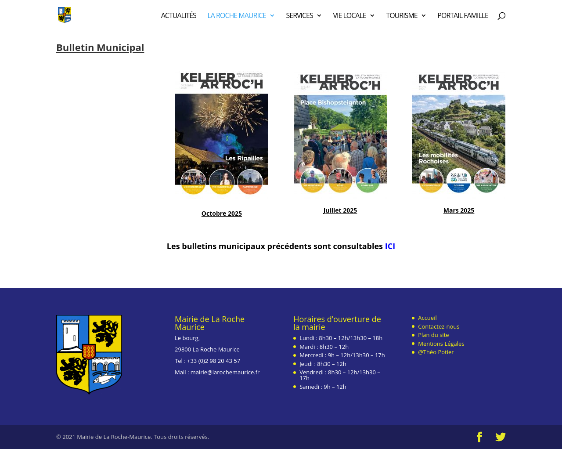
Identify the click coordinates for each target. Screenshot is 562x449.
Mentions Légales (441, 344)
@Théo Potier (436, 352)
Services (299, 16)
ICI (390, 246)
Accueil (427, 318)
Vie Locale (349, 16)
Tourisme (401, 16)
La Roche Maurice (236, 16)
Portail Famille (462, 16)
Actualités (178, 16)
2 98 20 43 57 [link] (222, 361)
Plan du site (433, 335)
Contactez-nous (438, 326)
